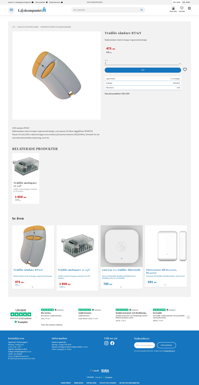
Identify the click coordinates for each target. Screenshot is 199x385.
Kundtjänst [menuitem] (66, 383)
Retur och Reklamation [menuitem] (129, 383)
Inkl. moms (176, 2)
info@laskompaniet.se (21, 356)
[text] (145, 49)
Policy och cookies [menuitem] (108, 383)
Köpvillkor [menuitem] (91, 383)
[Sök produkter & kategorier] (108, 10)
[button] (182, 10)
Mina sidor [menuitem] (173, 11)
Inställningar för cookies (95, 2)
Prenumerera (166, 345)
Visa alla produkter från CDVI (117, 93)
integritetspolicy (169, 351)
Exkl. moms (186, 2)
